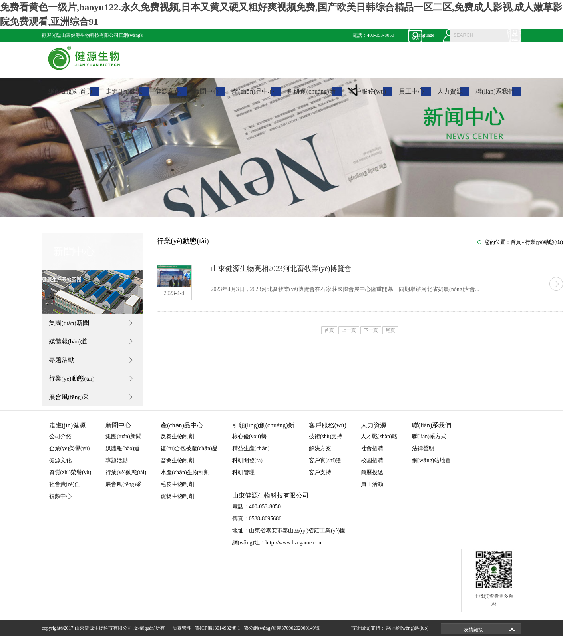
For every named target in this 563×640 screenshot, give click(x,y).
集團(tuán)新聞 (70, 323)
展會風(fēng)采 (70, 400)
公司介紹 (60, 440)
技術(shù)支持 (326, 440)
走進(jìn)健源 (123, 95)
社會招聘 (372, 452)
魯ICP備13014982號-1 (219, 631)
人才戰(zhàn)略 (379, 440)
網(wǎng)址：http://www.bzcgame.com (277, 546)
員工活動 (372, 488)
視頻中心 (60, 500)
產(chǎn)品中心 (253, 95)
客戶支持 (320, 476)
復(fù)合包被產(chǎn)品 (189, 452)
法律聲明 (423, 452)
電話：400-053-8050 (373, 35)
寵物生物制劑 (177, 500)
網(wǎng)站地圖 (431, 464)
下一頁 (371, 330)
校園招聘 (372, 464)
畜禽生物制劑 (177, 464)
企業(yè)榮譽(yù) (69, 452)
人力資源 (450, 95)
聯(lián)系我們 (495, 95)
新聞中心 (206, 95)
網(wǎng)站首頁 (70, 95)
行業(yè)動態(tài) (73, 380)
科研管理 (243, 476)
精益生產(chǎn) (251, 452)
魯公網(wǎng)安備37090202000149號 (283, 631)
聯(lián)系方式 (429, 440)
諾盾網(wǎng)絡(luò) (407, 631)
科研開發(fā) (247, 464)
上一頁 (349, 330)
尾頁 (390, 330)
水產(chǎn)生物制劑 (185, 476)
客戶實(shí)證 (325, 464)
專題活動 (62, 361)
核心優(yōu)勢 (249, 440)
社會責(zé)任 (64, 488)
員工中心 (411, 95)
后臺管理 (183, 631)
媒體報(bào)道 (69, 342)
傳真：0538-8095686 (257, 522)
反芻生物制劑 (177, 440)
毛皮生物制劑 (177, 488)
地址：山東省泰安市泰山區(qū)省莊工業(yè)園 (289, 534)
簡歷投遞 (372, 476)
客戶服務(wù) (367, 95)
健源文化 (168, 95)
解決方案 (320, 452)
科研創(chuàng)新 (311, 95)
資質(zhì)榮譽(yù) (70, 476)
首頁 (516, 242)
